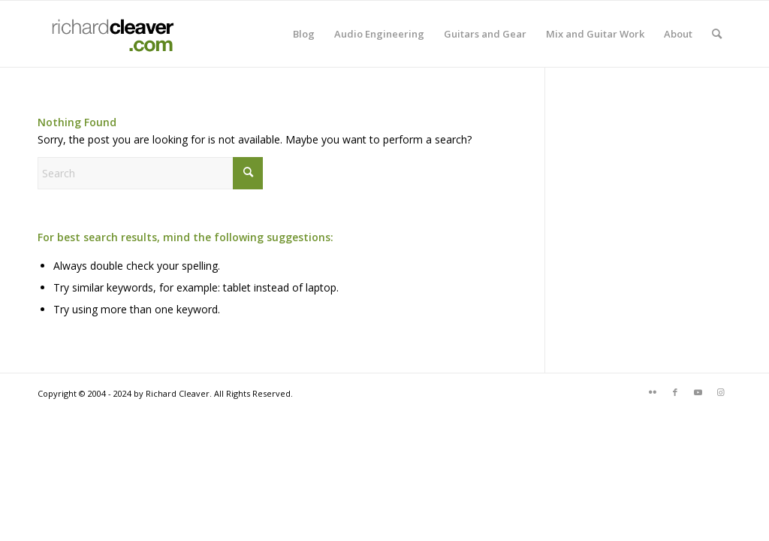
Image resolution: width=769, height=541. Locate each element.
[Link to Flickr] (652, 392)
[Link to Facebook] (675, 392)
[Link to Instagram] (720, 392)
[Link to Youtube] (697, 392)
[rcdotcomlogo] (110, 34)
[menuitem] (303, 34)
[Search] (716, 34)
